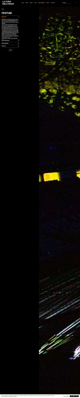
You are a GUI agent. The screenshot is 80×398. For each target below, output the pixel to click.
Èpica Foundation (42, 2)
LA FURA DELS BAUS (8, 3)
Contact (48, 2)
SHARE (10, 50)
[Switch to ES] (74, 2)
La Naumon (53, 2)
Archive (27, 2)
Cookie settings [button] (66, 396)
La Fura (36, 2)
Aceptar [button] (71, 396)
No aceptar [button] (76, 396)
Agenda (31, 2)
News (23, 2)
